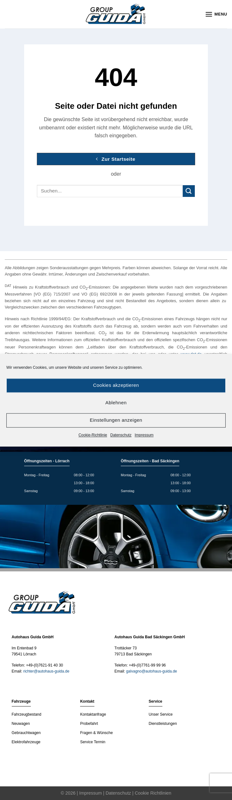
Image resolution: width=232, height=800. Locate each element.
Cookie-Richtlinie (92, 435)
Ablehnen (116, 402)
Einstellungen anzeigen (116, 420)
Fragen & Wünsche (96, 733)
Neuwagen (21, 723)
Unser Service (161, 714)
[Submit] (188, 191)
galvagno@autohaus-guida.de (151, 671)
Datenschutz (121, 435)
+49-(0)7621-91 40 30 (44, 665)
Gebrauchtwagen (26, 733)
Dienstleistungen (163, 723)
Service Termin (92, 742)
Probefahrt (89, 723)
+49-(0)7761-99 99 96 (147, 665)
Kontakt (87, 701)
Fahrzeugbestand (26, 714)
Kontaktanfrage (93, 714)
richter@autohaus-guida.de (46, 671)
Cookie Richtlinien (153, 793)
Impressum (144, 435)
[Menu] (216, 14)
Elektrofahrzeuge (26, 742)
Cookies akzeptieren (116, 385)
